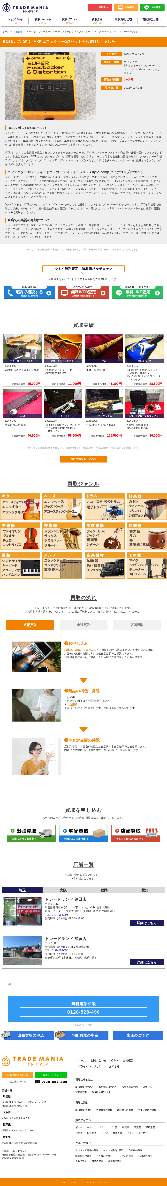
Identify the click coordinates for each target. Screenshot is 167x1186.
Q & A (114, 1059)
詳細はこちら (147, 901)
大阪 (63, 868)
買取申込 (103, 7)
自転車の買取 (135, 1149)
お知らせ (114, 1065)
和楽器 (78, 1132)
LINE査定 (155, 7)
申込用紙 (72, 704)
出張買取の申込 (31, 1035)
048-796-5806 (60, 892)
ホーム (5, 31)
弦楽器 (125, 1126)
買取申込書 (81, 1091)
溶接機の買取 (115, 1160)
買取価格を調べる (17, 1075)
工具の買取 (81, 1160)
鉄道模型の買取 (83, 1155)
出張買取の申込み (84, 1086)
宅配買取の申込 (85, 1035)
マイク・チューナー (137, 1132)
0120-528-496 (60, 928)
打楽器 (114, 1126)
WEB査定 (130, 7)
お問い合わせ (98, 1059)
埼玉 (22, 868)
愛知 (145, 868)
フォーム (88, 649)
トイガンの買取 (104, 1155)
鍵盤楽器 (91, 1132)
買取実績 (18, 31)
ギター (78, 1126)
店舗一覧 (147, 1086)
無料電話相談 (83, 1008)
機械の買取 (97, 1160)
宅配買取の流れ (104, 1109)
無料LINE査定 (51, 1075)
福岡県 (7, 1125)
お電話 (68, 649)
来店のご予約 (138, 1035)
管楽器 (137, 1126)
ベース (90, 1126)
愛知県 (7, 1137)
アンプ (104, 1132)
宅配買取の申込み (108, 1086)
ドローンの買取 (125, 1155)
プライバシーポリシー (91, 1065)
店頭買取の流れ (125, 1109)
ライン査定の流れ (147, 1109)
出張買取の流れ (83, 1109)
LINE (78, 649)
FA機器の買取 (145, 1155)
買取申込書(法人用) (101, 1091)
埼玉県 (7, 1096)
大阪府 (7, 1112)
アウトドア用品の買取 (86, 1149)
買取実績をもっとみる (83, 459)
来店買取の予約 (130, 1086)
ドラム (102, 1126)
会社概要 (128, 1059)
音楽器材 (117, 1132)
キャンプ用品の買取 (113, 1149)
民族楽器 (150, 1126)
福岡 (104, 868)
